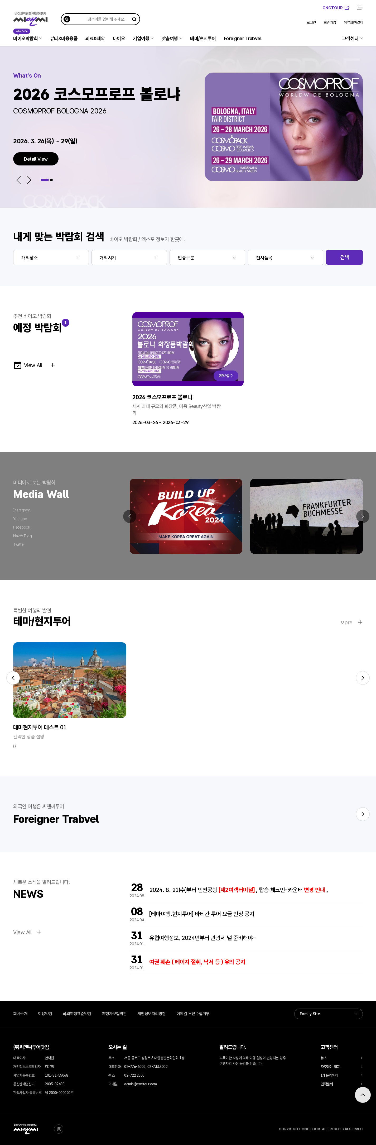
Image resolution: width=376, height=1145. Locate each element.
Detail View (36, 159)
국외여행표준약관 (77, 1013)
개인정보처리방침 (151, 1013)
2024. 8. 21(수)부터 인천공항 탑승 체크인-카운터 (238, 889)
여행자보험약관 (114, 1013)
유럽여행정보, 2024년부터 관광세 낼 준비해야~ (202, 937)
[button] (18, 180)
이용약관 (45, 1013)
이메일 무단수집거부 (193, 1013)
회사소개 (20, 1013)
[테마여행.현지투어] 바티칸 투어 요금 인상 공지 (201, 913)
